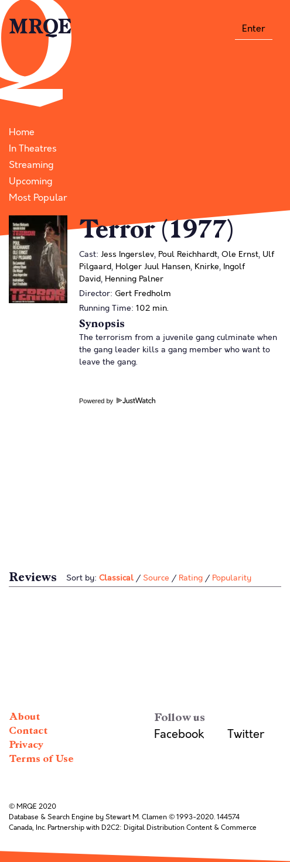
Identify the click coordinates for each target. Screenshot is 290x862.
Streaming (31, 165)
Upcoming (31, 181)
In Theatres (33, 148)
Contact (28, 730)
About (24, 716)
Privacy (26, 744)
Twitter (245, 734)
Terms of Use (41, 758)
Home (22, 132)
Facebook (179, 734)
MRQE (40, 27)
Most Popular (38, 197)
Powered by (117, 400)
